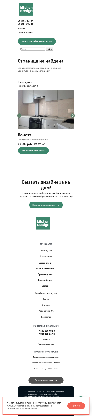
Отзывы (46, 305)
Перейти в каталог (27, 85)
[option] (46, 122)
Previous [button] (19, 115)
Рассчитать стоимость (46, 380)
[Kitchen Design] (29, 9)
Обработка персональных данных (46, 362)
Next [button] (73, 115)
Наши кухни (46, 250)
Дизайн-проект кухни (46, 293)
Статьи (45, 286)
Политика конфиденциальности (46, 357)
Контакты (46, 316)
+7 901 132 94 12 (25, 24)
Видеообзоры (45, 280)
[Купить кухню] (46, 223)
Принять (76, 406)
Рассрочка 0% (46, 310)
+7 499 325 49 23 (25, 21)
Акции (46, 299)
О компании (46, 256)
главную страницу (41, 71)
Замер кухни (45, 263)
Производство (45, 274)
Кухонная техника (45, 268)
